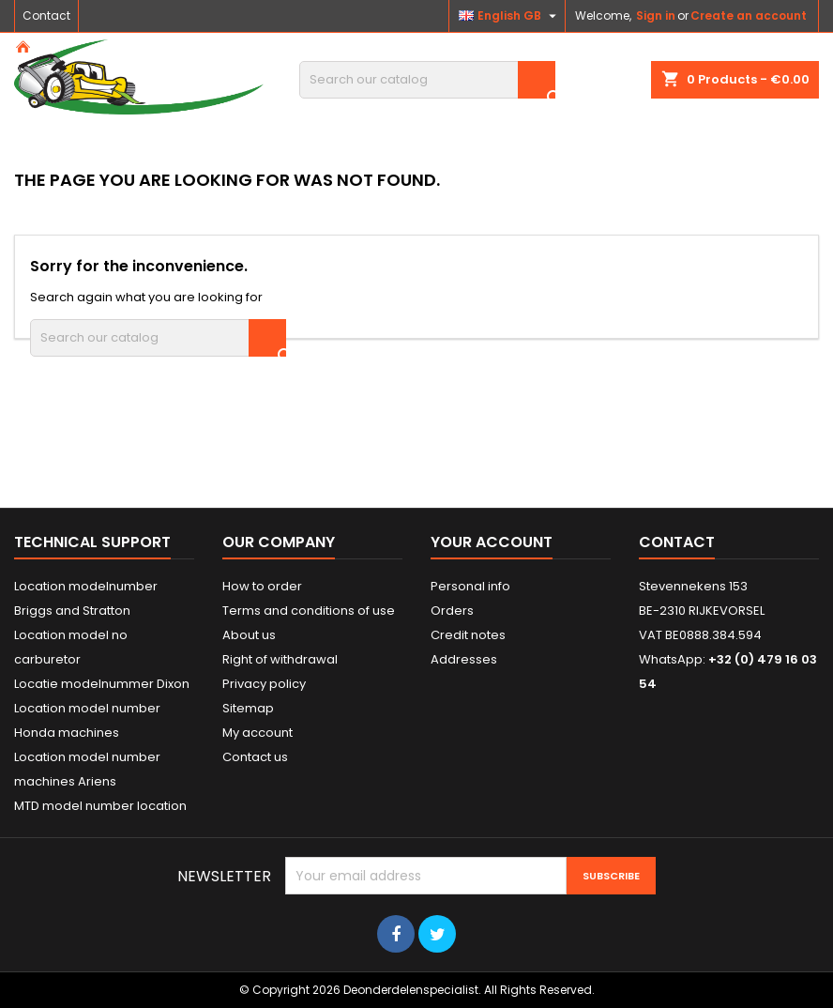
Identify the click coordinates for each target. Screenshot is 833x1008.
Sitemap (248, 708)
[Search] (427, 80)
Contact (46, 15)
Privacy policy (264, 684)
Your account (492, 542)
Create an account (748, 15)
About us (249, 635)
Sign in (655, 15)
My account (257, 732)
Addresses (464, 659)
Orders (452, 610)
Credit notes (468, 635)
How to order (262, 586)
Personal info (470, 586)
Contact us (255, 757)
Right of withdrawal (280, 659)
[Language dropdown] (510, 16)
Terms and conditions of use (308, 610)
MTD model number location (100, 806)
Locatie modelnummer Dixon (101, 684)
